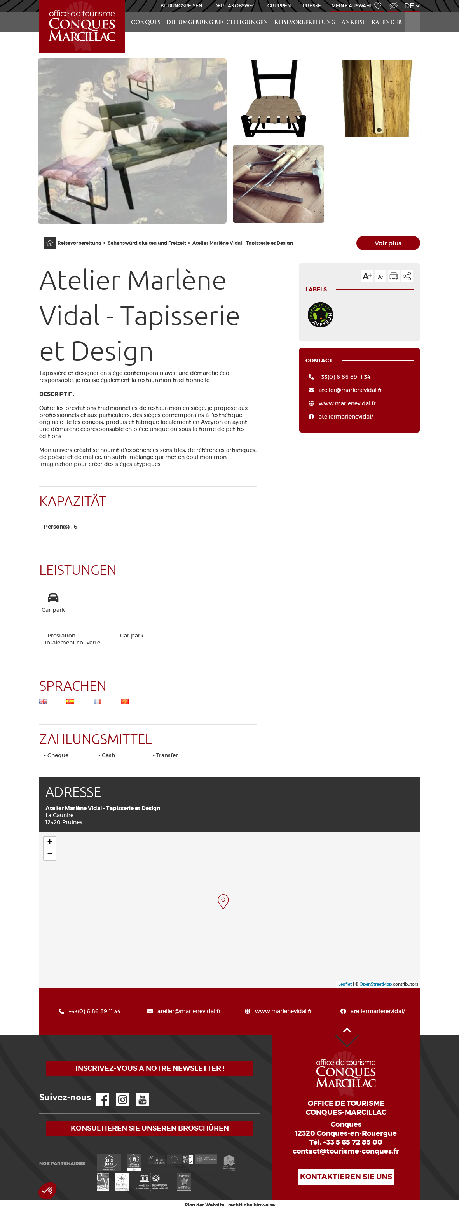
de (409, 6)
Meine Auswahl (352, 6)
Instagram (117, 1093)
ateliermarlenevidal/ (346, 416)
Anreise (353, 22)
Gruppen (279, 6)
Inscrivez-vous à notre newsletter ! (149, 1068)
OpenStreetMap (376, 984)
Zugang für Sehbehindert (392, 1)
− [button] (49, 854)
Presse (312, 6)
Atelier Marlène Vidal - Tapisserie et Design (242, 243)
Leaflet (345, 984)
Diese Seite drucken (394, 276)
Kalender (387, 22)
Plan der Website (204, 1205)
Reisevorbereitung (304, 22)
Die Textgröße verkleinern (380, 276)
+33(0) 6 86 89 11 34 (344, 376)
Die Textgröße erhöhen (367, 276)
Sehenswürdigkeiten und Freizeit (147, 243)
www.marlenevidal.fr (347, 403)
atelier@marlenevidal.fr (350, 390)
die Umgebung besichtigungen (217, 22)
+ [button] (49, 842)
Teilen (407, 276)
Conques (145, 22)
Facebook (97, 1093)
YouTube (137, 1093)
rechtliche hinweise (251, 1205)
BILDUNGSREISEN (181, 6)
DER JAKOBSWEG (235, 6)
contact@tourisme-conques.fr (346, 1151)
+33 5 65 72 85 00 (352, 1142)
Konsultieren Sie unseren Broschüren (150, 1128)
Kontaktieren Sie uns (346, 1177)
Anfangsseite (45, 237)
